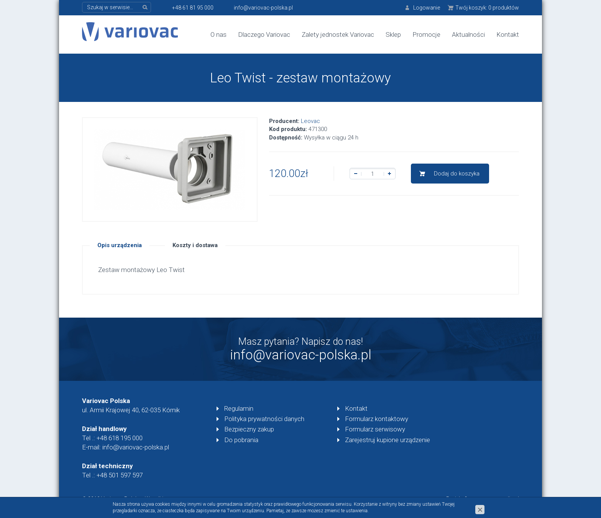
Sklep (393, 34)
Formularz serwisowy (375, 429)
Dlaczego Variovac (264, 34)
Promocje (426, 34)
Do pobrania (241, 440)
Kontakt (507, 34)
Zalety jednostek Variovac (338, 34)
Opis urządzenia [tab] (119, 245)
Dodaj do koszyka (456, 173)
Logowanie (426, 8)
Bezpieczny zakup (249, 429)
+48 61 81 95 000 (192, 8)
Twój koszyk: (487, 8)
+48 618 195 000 (120, 438)
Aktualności (468, 34)
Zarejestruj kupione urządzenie (387, 440)
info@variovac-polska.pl (263, 8)
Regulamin (238, 408)
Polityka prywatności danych (264, 419)
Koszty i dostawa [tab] (195, 245)
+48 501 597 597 (120, 475)
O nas (218, 34)
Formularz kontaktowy (376, 419)
